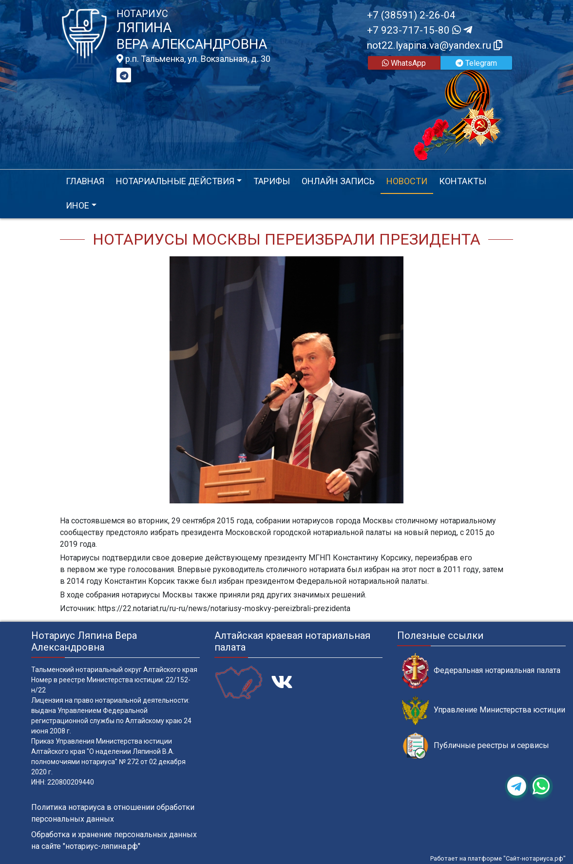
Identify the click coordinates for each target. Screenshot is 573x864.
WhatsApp (404, 63)
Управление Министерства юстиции (483, 710)
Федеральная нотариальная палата (481, 671)
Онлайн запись (338, 181)
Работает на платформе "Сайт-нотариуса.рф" (498, 858)
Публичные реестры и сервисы (475, 745)
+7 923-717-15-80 (419, 30)
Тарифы (271, 181)
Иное (77, 205)
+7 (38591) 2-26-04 (411, 15)
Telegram (476, 63)
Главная (85, 181)
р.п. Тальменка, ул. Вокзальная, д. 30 (193, 59)
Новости (406, 181)
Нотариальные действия (175, 181)
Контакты (462, 181)
